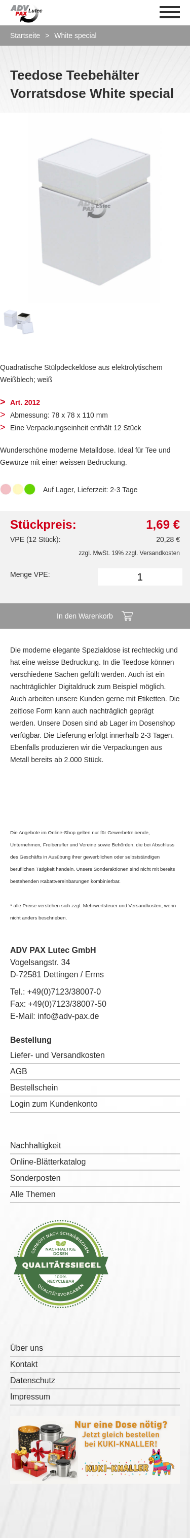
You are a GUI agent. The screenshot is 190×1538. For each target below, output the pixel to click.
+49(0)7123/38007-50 (67, 1004)
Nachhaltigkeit (35, 1145)
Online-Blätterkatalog (48, 1161)
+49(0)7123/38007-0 (64, 991)
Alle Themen (33, 1194)
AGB (18, 1071)
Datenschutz (32, 1380)
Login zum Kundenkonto (54, 1104)
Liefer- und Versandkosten (57, 1055)
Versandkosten (160, 553)
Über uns (26, 1348)
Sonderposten (35, 1178)
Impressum (30, 1396)
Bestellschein (34, 1087)
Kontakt (23, 1364)
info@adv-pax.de (68, 1016)
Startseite (25, 35)
